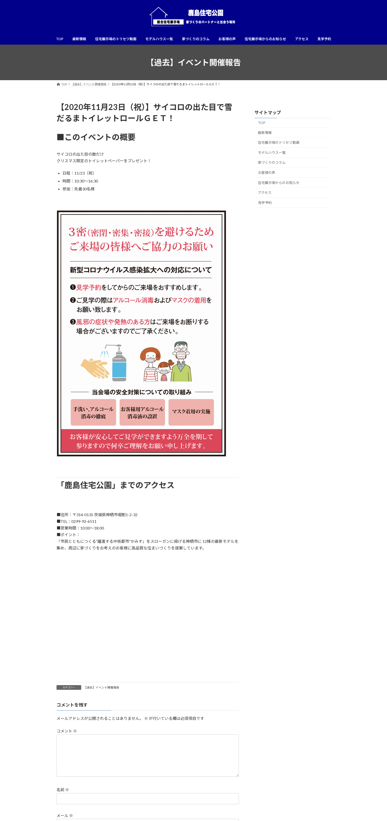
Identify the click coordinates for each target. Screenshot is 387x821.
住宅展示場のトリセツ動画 (278, 142)
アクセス (264, 192)
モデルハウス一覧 (272, 152)
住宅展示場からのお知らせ (278, 183)
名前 (63, 789)
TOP (261, 123)
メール (65, 815)
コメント (67, 731)
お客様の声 (266, 172)
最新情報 (265, 132)
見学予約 (265, 203)
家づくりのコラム (272, 163)
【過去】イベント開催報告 (101, 687)
